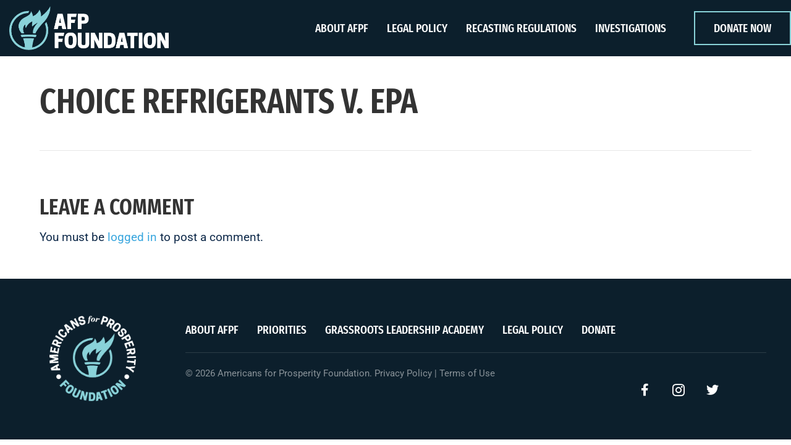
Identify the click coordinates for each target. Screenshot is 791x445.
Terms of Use (467, 373)
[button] (644, 390)
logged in (132, 237)
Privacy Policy (403, 373)
